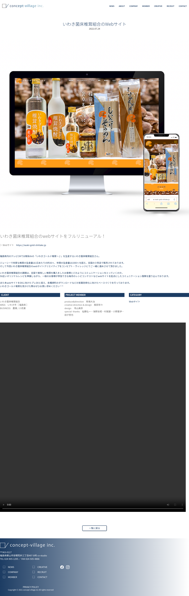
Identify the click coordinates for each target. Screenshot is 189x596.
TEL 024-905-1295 (9, 558)
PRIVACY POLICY (31, 586)
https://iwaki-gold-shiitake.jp (31, 245)
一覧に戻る (94, 528)
